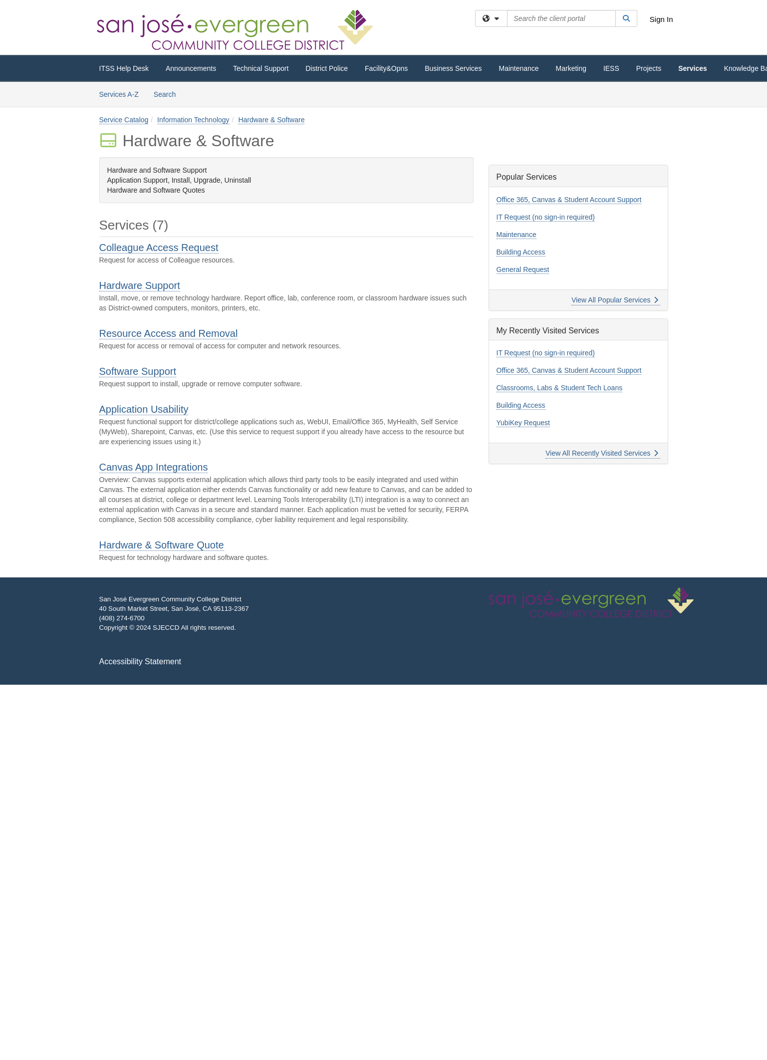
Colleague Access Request (159, 247)
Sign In (661, 19)
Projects (649, 68)
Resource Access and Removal (168, 333)
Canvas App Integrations (153, 467)
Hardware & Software (271, 120)
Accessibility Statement (140, 661)
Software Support (138, 371)
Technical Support (260, 68)
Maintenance (518, 68)
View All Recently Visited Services (601, 453)
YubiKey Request (523, 423)
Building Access (521, 252)
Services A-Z (119, 94)
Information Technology (193, 120)
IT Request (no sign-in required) (546, 217)
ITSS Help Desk (124, 68)
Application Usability (144, 409)
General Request (523, 269)
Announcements (191, 68)
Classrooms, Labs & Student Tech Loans (560, 388)
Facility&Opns (386, 68)
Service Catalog (124, 120)
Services (692, 68)
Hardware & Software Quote (161, 544)
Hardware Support (139, 285)
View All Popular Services (614, 300)
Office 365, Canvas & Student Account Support (569, 200)
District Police (326, 68)
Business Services (453, 68)
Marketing (571, 68)
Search (168, 93)
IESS (611, 68)
